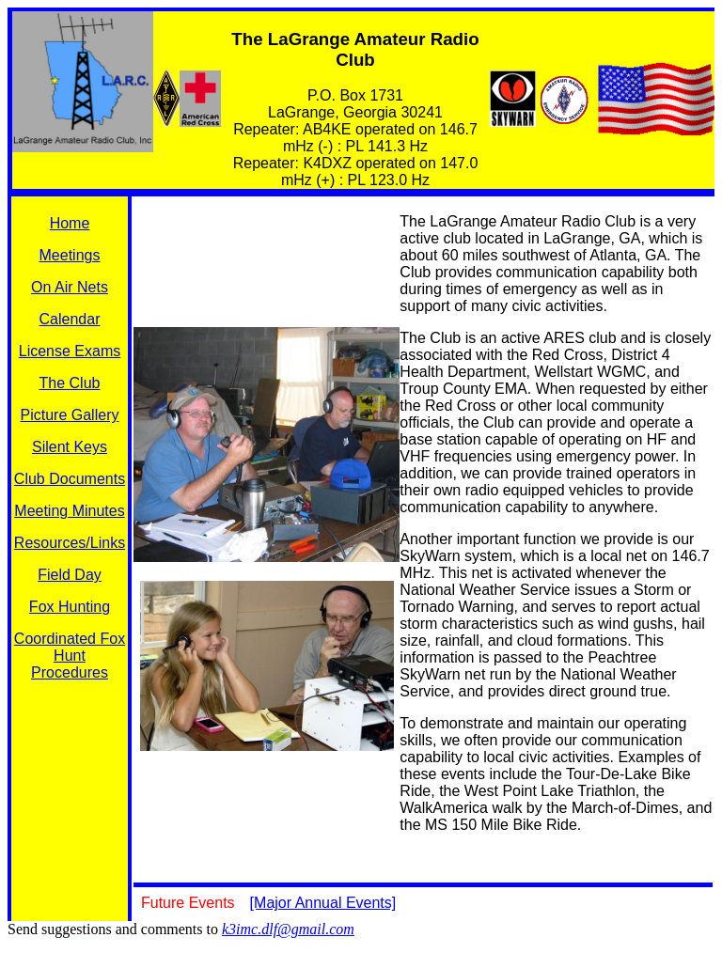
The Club (70, 383)
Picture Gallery (70, 415)
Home (70, 223)
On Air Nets (69, 287)
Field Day (70, 575)
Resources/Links (69, 543)
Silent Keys (69, 447)
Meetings (70, 255)
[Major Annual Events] (323, 903)
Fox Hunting (69, 607)
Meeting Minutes (69, 511)
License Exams (70, 351)
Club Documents (69, 479)
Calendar (70, 319)
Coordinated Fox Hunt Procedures (69, 655)
